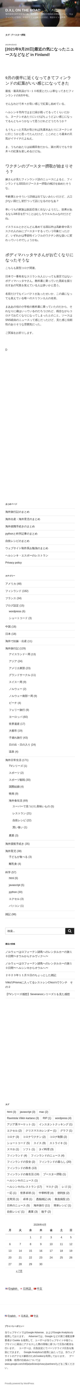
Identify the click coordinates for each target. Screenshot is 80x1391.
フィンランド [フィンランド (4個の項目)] (17, 1155)
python (13, 892)
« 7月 (19, 1271)
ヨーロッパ (15, 716)
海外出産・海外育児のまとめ (22, 519)
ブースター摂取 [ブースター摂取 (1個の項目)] (54, 1174)
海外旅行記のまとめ (17, 511)
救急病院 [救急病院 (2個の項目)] (62, 1199)
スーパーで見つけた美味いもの (31, 806)
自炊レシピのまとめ (17, 540)
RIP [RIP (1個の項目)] (47, 1118)
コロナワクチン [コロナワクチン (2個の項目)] (34, 1136)
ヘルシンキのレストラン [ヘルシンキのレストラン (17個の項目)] (24, 1186)
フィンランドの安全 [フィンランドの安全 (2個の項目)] (21, 1161)
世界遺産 (14, 723)
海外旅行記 (12, 648)
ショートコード (18, 618)
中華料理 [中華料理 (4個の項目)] (46, 1192)
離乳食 (13, 863)
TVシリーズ (16, 765)
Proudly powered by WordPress (19, 1383)
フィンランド (13, 591)
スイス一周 (15, 682)
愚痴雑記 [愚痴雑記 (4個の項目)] (43, 1199)
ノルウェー (15, 688)
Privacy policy (13, 562)
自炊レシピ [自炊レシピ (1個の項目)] (15, 1211)
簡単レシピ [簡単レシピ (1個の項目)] (62, 1205)
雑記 (8, 914)
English (12, 1288)
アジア (13, 661)
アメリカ (10, 583)
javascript (14, 885)
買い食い (17, 827)
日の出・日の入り (19, 744)
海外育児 (10, 851)
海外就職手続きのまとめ (20, 526)
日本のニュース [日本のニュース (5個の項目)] (18, 1205)
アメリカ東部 (17, 668)
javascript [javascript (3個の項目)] (27, 1111)
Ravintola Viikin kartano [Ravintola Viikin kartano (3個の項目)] (23, 1118)
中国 (8, 626)
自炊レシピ (19, 820)
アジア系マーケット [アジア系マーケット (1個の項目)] (21, 1124)
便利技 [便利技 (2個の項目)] (63, 1192)
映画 (11, 793)
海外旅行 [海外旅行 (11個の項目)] (42, 1205)
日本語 (27, 1288)
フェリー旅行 (17, 709)
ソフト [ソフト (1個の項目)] (29, 1149)
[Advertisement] (40, 377)
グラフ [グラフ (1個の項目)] (66, 1130)
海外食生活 (15, 800)
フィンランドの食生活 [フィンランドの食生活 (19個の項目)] (23, 1174)
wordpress (15, 611)
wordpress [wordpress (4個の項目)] (63, 1118)
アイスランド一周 (19, 654)
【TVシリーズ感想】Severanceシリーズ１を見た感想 (37, 994)
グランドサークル (19, 675)
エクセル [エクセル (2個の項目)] (14, 1130)
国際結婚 (14, 786)
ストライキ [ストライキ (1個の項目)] (58, 1143)
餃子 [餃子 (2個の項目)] (46, 1211)
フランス (10, 598)
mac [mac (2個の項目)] (43, 1111)
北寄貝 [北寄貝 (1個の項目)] (13, 1199)
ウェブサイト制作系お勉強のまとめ (26, 548)
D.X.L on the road (22, 10)
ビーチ (13, 702)
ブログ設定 (12, 605)
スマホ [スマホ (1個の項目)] (13, 1149)
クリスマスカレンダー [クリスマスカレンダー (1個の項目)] (41, 1130)
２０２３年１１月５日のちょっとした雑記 (30, 975)
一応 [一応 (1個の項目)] (11, 1192)
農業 (11, 835)
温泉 (11, 751)
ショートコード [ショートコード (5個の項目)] (18, 1143)
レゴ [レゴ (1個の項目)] (66, 1186)
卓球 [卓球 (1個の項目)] (27, 1199)
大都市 (13, 730)
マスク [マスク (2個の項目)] (52, 1186)
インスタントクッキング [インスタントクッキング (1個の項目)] (55, 1124)
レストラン (19, 813)
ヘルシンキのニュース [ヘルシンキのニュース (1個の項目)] (22, 1180)
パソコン (14, 905)
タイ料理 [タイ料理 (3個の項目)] (46, 1149)
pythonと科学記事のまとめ (21, 533)
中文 (38, 1288)
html (11, 878)
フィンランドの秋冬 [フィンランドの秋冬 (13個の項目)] (22, 1168)
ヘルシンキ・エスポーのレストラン (26, 555)
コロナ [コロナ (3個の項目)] (13, 1136)
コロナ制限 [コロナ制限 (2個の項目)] (58, 1136)
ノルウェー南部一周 (21, 695)
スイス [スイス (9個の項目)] (40, 1143)
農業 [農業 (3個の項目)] (33, 1211)
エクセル (14, 898)
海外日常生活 (13, 760)
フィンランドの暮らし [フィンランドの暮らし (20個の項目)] (55, 1161)
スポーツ (14, 772)
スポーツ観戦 (17, 779)
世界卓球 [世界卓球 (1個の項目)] (27, 1192)
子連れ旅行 (15, 737)
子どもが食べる (18, 856)
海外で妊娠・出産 (16, 641)
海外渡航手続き (14, 843)
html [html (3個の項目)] (11, 1111)
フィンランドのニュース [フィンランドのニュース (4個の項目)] (47, 1155)
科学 (8, 872)
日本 (8, 633)
